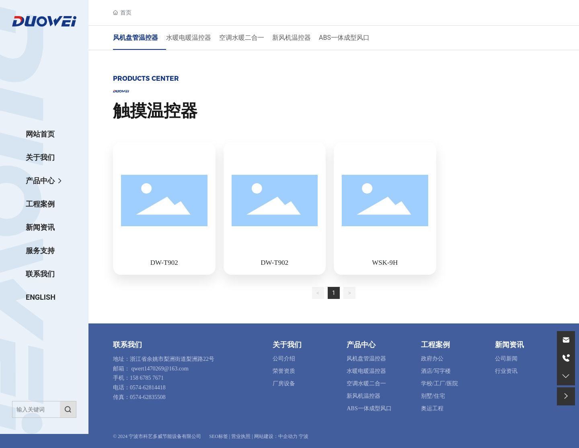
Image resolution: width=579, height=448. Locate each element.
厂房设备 (284, 383)
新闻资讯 (509, 345)
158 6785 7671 (147, 378)
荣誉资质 (284, 371)
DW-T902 (164, 262)
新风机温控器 (291, 37)
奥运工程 (432, 408)
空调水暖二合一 (241, 37)
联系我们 (127, 345)
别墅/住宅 (433, 396)
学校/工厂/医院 (439, 383)
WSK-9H (385, 262)
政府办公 (432, 359)
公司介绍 (284, 359)
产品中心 (361, 345)
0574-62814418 (148, 388)
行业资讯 (506, 371)
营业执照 (240, 436)
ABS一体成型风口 (344, 37)
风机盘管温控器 (135, 37)
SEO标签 (218, 436)
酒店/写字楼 (436, 371)
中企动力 (288, 436)
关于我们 (287, 345)
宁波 (303, 436)
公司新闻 (506, 359)
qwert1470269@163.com (160, 369)
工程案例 (435, 345)
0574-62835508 (148, 397)
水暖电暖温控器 (188, 37)
